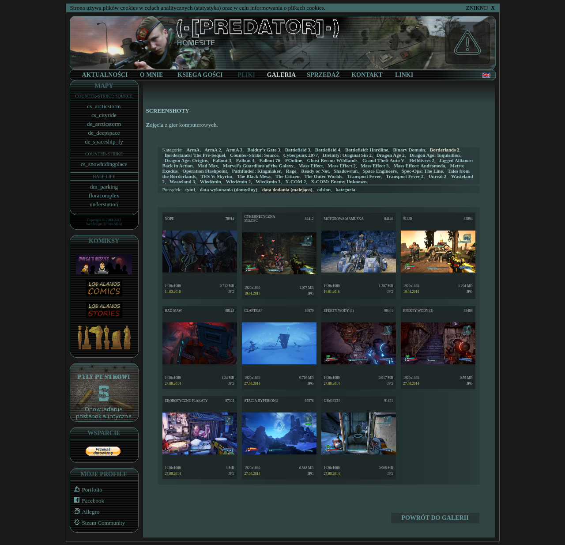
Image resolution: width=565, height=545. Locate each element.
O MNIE (151, 75)
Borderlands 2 (445, 149)
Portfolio (86, 489)
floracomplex (104, 195)
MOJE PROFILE (103, 474)
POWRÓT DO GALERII (434, 518)
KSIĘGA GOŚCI (199, 75)
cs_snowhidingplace (104, 164)
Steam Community (97, 522)
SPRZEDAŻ (323, 75)
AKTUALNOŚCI (105, 75)
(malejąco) (287, 189)
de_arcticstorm (104, 124)
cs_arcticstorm (104, 106)
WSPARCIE (103, 433)
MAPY (104, 86)
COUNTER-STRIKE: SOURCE (103, 96)
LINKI (404, 75)
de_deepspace (104, 132)
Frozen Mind (113, 224)
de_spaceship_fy (104, 141)
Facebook (87, 500)
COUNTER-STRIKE (104, 153)
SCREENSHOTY (167, 110)
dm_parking (104, 186)
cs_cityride (104, 115)
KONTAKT (367, 75)
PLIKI (246, 75)
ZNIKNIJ (480, 7)
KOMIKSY (104, 241)
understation (104, 204)
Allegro (85, 511)
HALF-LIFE (104, 176)
